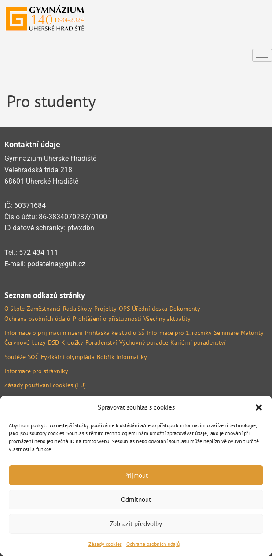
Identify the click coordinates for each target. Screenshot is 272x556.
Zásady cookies (105, 544)
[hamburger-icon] (262, 55)
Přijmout (136, 475)
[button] (258, 407)
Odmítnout (136, 499)
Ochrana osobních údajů (153, 544)
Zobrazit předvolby (136, 524)
